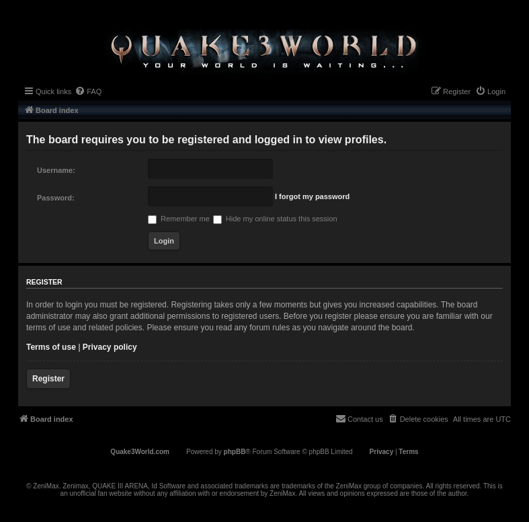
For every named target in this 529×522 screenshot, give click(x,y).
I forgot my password (312, 196)
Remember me (179, 219)
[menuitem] (88, 91)
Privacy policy (110, 347)
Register (48, 378)
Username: (56, 170)
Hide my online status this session (275, 219)
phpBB (235, 451)
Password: (56, 198)
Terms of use (51, 347)
